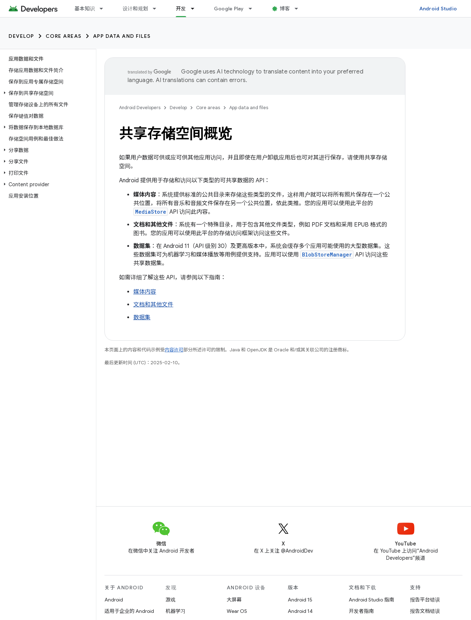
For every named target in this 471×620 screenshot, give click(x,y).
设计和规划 (135, 8)
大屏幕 (234, 599)
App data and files (122, 36)
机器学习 (175, 611)
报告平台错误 (425, 599)
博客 (285, 8)
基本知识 (85, 8)
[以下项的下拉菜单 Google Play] (253, 8)
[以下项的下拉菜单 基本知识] (104, 8)
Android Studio (438, 8)
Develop (21, 36)
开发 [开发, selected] (181, 8)
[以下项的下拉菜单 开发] (195, 8)
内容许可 (174, 350)
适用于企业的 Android (129, 611)
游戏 (170, 599)
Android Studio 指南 (371, 599)
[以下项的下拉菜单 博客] (299, 8)
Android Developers (139, 108)
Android (113, 599)
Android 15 (300, 599)
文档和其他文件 (153, 304)
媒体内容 (144, 291)
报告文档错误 (425, 611)
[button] (46, 93)
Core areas (64, 36)
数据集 (141, 317)
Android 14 (300, 611)
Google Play (229, 8)
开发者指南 (361, 611)
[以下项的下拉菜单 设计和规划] (157, 8)
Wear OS (237, 611)
